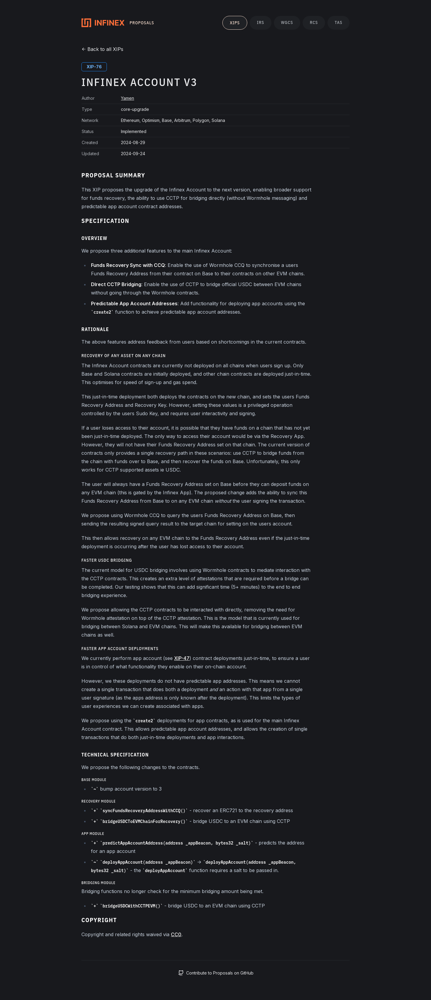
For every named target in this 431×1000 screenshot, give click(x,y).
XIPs (235, 22)
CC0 (176, 934)
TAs (338, 22)
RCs (314, 22)
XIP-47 (181, 658)
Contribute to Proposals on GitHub (216, 973)
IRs (260, 22)
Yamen (127, 98)
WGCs (287, 22)
